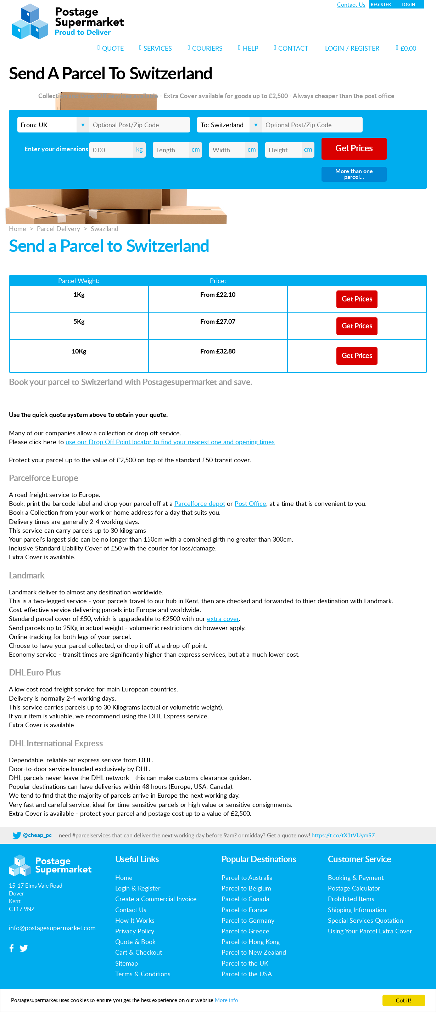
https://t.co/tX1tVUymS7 (343, 835)
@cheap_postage (44, 835)
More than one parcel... (354, 174)
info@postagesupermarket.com (52, 927)
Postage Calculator (354, 888)
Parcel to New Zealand (254, 952)
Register (381, 4)
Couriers (205, 48)
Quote (110, 48)
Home (17, 228)
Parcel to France (245, 909)
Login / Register (352, 48)
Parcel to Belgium (246, 888)
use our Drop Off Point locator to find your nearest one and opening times (170, 441)
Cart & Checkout (138, 952)
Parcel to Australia (247, 877)
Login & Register (138, 888)
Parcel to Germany (248, 920)
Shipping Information (357, 909)
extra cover (223, 618)
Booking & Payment (356, 877)
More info (254, 1002)
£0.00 (406, 48)
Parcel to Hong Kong (251, 941)
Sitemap (126, 963)
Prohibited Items (351, 898)
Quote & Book (135, 941)
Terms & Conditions (143, 973)
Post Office (250, 503)
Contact (291, 48)
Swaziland (104, 228)
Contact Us (351, 5)
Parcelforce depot (199, 503)
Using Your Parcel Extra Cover (370, 931)
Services (155, 48)
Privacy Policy (134, 931)
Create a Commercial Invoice (156, 898)
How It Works (135, 920)
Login (408, 4)
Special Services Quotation (365, 920)
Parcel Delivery (58, 228)
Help (248, 48)
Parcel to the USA (247, 973)
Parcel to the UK (245, 963)
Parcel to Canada (245, 898)
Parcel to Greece (245, 931)
